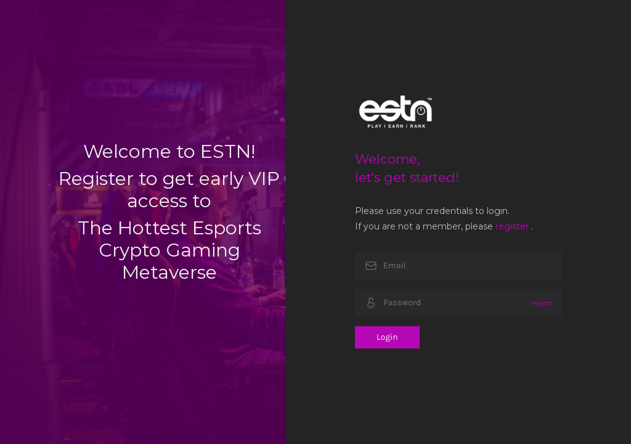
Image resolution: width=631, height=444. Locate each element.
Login (387, 337)
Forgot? (542, 303)
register (512, 226)
